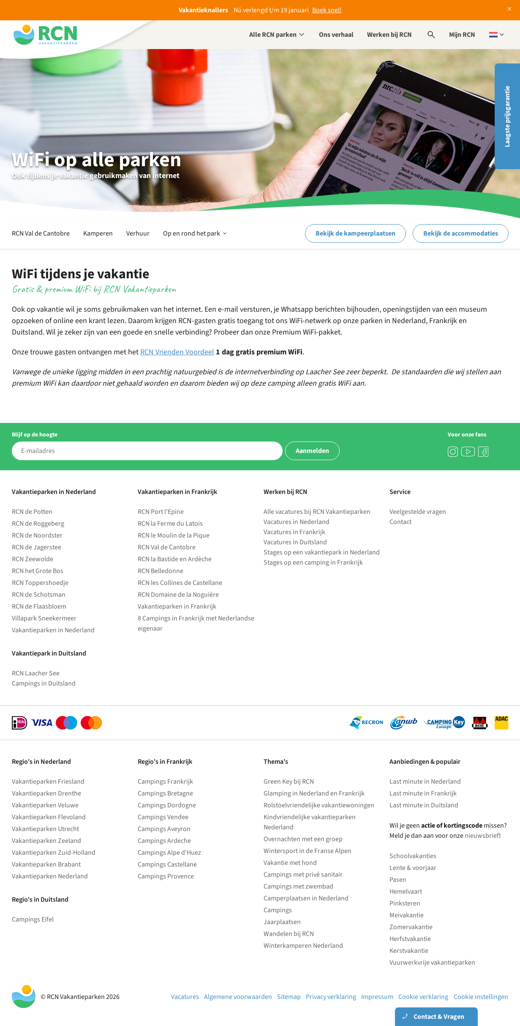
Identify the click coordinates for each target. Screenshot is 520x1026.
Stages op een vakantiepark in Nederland (322, 552)
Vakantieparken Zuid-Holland (53, 852)
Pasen (397, 879)
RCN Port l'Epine (161, 511)
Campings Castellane (167, 864)
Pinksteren (404, 903)
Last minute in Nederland (425, 781)
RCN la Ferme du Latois (170, 523)
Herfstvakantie (410, 939)
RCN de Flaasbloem (39, 606)
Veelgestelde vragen (417, 511)
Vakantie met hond (290, 862)
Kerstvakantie (408, 950)
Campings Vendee (163, 817)
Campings (278, 910)
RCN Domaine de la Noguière (178, 594)
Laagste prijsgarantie (507, 116)
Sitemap (289, 996)
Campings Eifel (33, 919)
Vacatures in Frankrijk (294, 532)
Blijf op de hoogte (34, 435)
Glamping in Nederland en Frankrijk (314, 793)
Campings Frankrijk (165, 781)
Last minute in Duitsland (423, 805)
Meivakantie (406, 915)
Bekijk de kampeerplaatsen (355, 233)
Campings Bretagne (165, 793)
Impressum (377, 996)
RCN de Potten (32, 511)
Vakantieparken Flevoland (49, 817)
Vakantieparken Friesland (48, 781)
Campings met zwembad (298, 886)
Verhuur (138, 233)
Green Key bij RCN (289, 781)
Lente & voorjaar (412, 867)
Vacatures (185, 996)
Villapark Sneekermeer (44, 618)
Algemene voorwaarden (238, 996)
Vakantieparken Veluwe (45, 805)
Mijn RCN (462, 34)
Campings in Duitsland (44, 683)
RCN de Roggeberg (38, 523)
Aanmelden (312, 450)
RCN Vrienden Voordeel (177, 352)
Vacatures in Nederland (296, 522)
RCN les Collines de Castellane (180, 582)
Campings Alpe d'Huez (169, 852)
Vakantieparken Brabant (46, 864)
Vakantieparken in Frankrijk (177, 606)
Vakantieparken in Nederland (53, 630)
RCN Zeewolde (32, 559)
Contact (400, 522)
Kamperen (98, 233)
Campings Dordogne (167, 805)
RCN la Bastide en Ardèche (175, 559)
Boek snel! (327, 10)
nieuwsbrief (482, 835)
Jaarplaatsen (282, 922)
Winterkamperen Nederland (303, 945)
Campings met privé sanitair (303, 874)
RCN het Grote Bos (37, 571)
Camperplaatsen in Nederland (306, 898)
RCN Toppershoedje (40, 582)
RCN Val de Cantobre (41, 233)
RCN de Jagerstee (36, 547)
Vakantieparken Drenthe (46, 793)
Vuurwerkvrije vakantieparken (432, 962)
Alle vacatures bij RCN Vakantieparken (317, 511)
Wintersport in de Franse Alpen (307, 851)
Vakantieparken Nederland (50, 876)
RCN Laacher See (36, 673)
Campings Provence (166, 876)
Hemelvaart (405, 891)
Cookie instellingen (481, 996)
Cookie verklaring (423, 996)
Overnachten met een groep (303, 839)
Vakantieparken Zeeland (46, 840)
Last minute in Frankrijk (423, 793)
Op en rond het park (195, 233)
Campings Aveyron (164, 829)
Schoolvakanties (412, 856)
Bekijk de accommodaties (460, 233)
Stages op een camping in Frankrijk (313, 562)
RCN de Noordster (37, 535)
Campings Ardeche (164, 840)
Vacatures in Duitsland (295, 542)
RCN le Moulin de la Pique (174, 535)
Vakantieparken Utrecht (45, 829)
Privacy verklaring (331, 996)
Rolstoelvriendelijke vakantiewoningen (319, 805)
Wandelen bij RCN (289, 933)
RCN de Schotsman (38, 594)
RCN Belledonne (160, 571)
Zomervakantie (411, 927)
